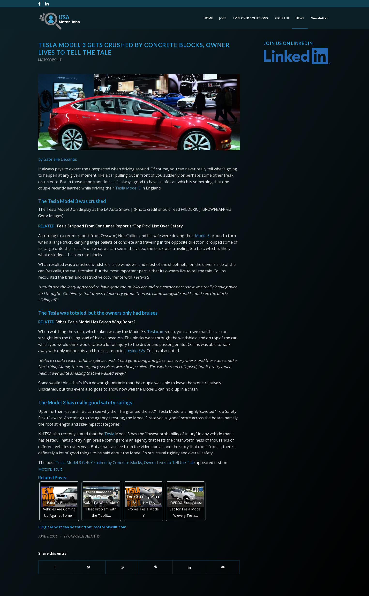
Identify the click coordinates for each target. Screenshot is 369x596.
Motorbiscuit (50, 60)
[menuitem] (208, 18)
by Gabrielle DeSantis (57, 159)
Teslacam (155, 331)
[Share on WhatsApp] (122, 567)
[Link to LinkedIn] (47, 3)
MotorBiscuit (50, 469)
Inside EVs (136, 350)
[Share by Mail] (223, 567)
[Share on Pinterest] (156, 567)
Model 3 (133, 188)
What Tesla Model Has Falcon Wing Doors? (96, 322)
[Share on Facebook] (55, 567)
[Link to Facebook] (39, 3)
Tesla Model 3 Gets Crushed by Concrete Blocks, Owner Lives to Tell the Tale (125, 462)
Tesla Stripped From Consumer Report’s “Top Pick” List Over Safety (119, 226)
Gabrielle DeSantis (84, 536)
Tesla (120, 188)
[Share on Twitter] (88, 567)
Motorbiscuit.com (110, 526)
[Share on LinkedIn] (189, 567)
